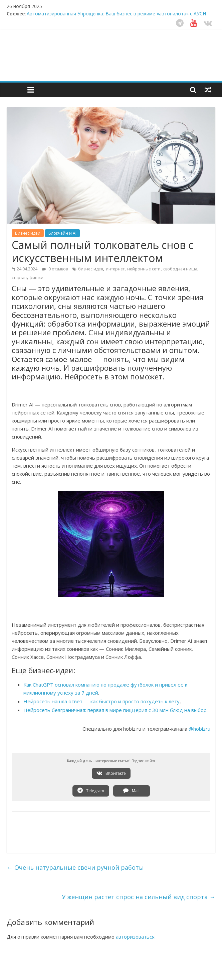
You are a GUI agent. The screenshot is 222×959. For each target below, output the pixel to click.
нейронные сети (144, 269)
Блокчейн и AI (62, 233)
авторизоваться (135, 936)
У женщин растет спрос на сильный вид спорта (138, 897)
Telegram (90, 791)
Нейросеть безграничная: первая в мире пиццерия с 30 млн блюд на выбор (115, 710)
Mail (131, 791)
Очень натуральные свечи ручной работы (75, 867)
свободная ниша (180, 269)
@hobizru (199, 728)
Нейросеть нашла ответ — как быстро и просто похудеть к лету (101, 701)
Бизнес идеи (27, 233)
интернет (115, 269)
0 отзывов (55, 269)
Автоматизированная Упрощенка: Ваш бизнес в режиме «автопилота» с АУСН (116, 13)
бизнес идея (90, 269)
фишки (36, 277)
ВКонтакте (111, 773)
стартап (19, 277)
